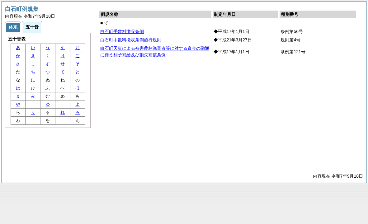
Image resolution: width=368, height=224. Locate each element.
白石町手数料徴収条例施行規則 (130, 39)
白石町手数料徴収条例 (122, 31)
